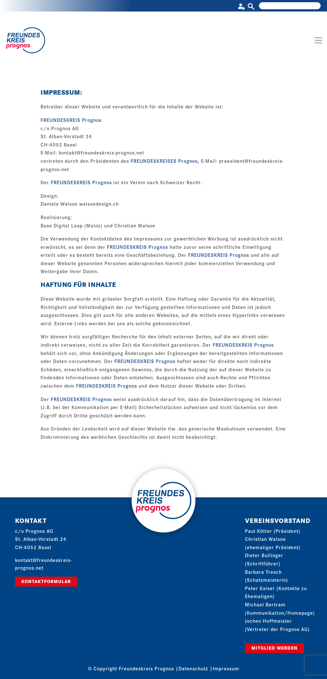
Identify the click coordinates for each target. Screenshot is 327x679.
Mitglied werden (274, 647)
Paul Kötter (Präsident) (272, 530)
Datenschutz (193, 668)
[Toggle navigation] (318, 40)
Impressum (226, 668)
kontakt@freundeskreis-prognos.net (101, 152)
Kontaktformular (46, 581)
